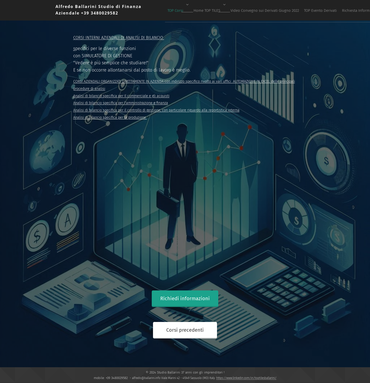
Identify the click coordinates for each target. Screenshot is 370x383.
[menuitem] (223, 10)
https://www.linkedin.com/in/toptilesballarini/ (246, 378)
